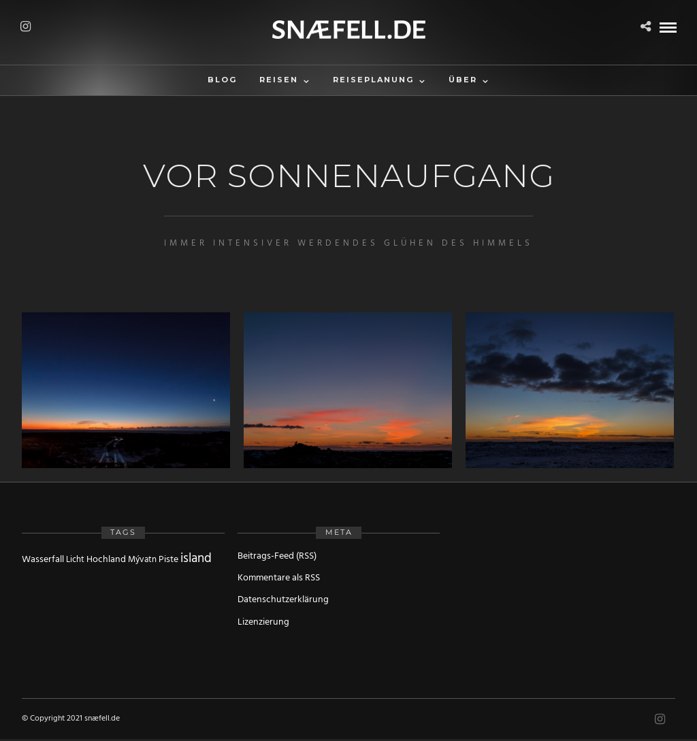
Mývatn (142, 560)
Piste (168, 559)
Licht (75, 560)
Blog (222, 79)
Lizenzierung (263, 622)
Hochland (106, 559)
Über (463, 79)
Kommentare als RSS (279, 578)
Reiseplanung (373, 79)
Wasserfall (43, 559)
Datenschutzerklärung (283, 600)
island (196, 558)
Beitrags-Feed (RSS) (277, 556)
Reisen (278, 79)
